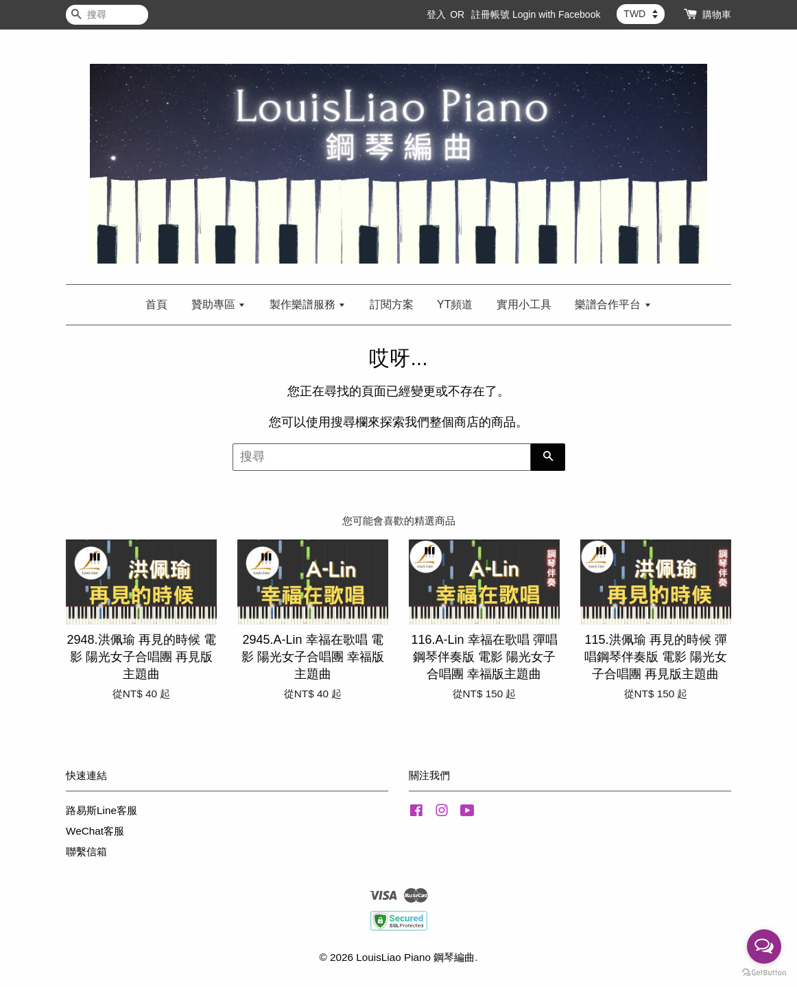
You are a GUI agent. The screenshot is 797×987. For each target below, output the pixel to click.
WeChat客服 (95, 831)
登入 (436, 14)
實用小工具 (524, 304)
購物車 (716, 14)
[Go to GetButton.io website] (764, 972)
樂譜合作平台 (613, 304)
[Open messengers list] (764, 946)
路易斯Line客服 (101, 810)
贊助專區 (218, 304)
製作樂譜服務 (308, 304)
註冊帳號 (490, 14)
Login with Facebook (556, 14)
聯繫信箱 (86, 851)
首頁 (156, 304)
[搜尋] (107, 15)
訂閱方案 (392, 304)
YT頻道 (455, 304)
